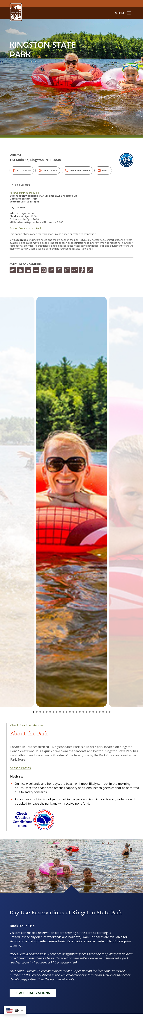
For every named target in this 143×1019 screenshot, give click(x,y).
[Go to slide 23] (106, 712)
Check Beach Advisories (27, 725)
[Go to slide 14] (76, 712)
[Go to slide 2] (37, 712)
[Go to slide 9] (60, 712)
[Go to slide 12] (70, 712)
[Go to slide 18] (90, 712)
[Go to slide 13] (73, 712)
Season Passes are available (25, 228)
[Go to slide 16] (83, 712)
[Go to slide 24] (109, 712)
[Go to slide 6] (50, 712)
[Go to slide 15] (80, 712)
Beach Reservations (32, 993)
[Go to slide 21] (99, 712)
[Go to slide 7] (53, 712)
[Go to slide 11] (66, 712)
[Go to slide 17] (86, 712)
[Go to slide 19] (93, 712)
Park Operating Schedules (24, 192)
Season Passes (20, 768)
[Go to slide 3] (40, 712)
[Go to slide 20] (96, 712)
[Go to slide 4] (43, 712)
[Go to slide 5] (46, 712)
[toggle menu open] (123, 13)
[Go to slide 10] (63, 712)
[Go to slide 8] (56, 712)
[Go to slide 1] (33, 712)
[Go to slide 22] (103, 712)
